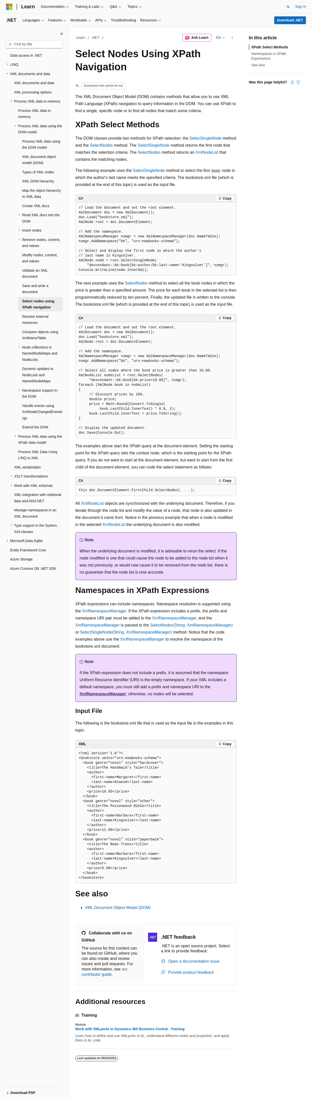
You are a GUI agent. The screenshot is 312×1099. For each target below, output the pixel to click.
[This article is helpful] (292, 82)
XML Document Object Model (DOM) (118, 907)
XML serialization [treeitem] (27, 467)
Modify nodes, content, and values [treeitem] (40, 258)
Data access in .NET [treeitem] (26, 55)
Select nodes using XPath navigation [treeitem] (38, 304)
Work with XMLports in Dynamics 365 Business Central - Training (130, 1029)
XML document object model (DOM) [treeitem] (39, 160)
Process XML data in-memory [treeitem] (35, 114)
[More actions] (232, 38)
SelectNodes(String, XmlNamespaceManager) (191, 625)
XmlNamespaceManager (104, 611)
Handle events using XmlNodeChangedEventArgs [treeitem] (42, 412)
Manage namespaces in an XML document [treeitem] (35, 513)
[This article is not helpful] (298, 82)
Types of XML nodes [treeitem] (38, 172)
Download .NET (290, 20)
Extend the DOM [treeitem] (35, 427)
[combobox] (34, 44)
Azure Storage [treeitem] (21, 559)
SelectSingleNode (206, 138)
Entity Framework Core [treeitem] (28, 550)
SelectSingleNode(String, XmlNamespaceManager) (126, 632)
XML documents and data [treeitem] (34, 83)
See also (258, 65)
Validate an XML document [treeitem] (35, 273)
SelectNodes (101, 145)
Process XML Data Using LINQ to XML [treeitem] (37, 455)
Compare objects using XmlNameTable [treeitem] (40, 335)
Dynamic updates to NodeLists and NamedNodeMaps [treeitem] (37, 375)
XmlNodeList (206, 152)
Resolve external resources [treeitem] (35, 320)
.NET (95, 38)
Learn (80, 38)
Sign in (300, 7)
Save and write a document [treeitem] (35, 289)
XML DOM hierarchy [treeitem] (38, 181)
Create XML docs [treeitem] (35, 206)
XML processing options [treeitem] (33, 92)
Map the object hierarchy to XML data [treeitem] (41, 194)
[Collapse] (61, 33)
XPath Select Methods (269, 47)
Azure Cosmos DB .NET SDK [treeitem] (33, 569)
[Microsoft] (9, 7)
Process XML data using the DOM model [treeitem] (41, 144)
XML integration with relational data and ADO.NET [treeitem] (37, 498)
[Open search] (288, 6)
